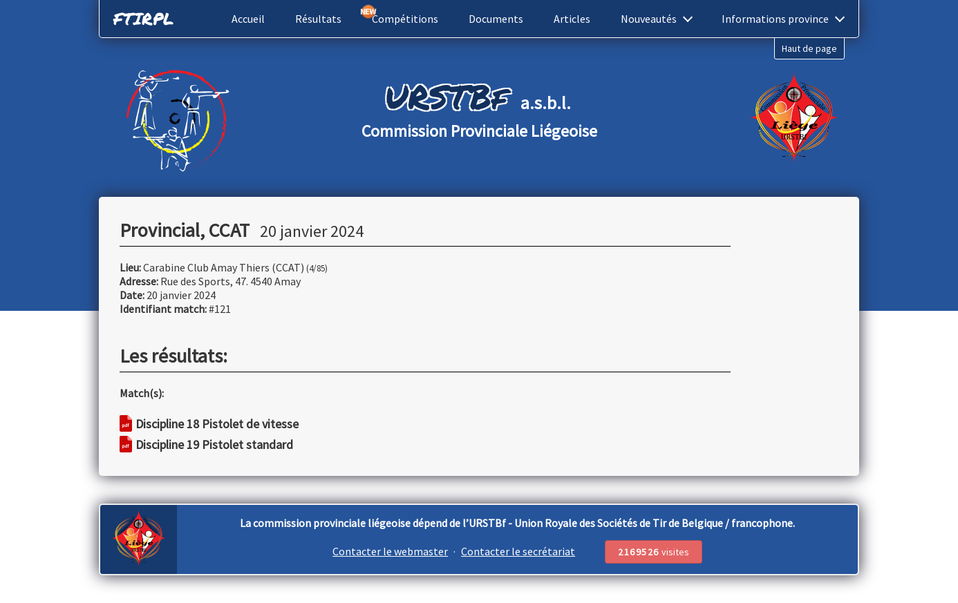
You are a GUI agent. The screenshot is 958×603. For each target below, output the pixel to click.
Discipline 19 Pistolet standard (206, 444)
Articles (572, 19)
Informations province (783, 19)
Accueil (248, 19)
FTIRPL (143, 18)
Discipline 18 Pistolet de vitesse (209, 424)
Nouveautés (657, 19)
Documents (496, 19)
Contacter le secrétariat (518, 551)
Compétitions (405, 19)
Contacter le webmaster (390, 551)
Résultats (318, 19)
